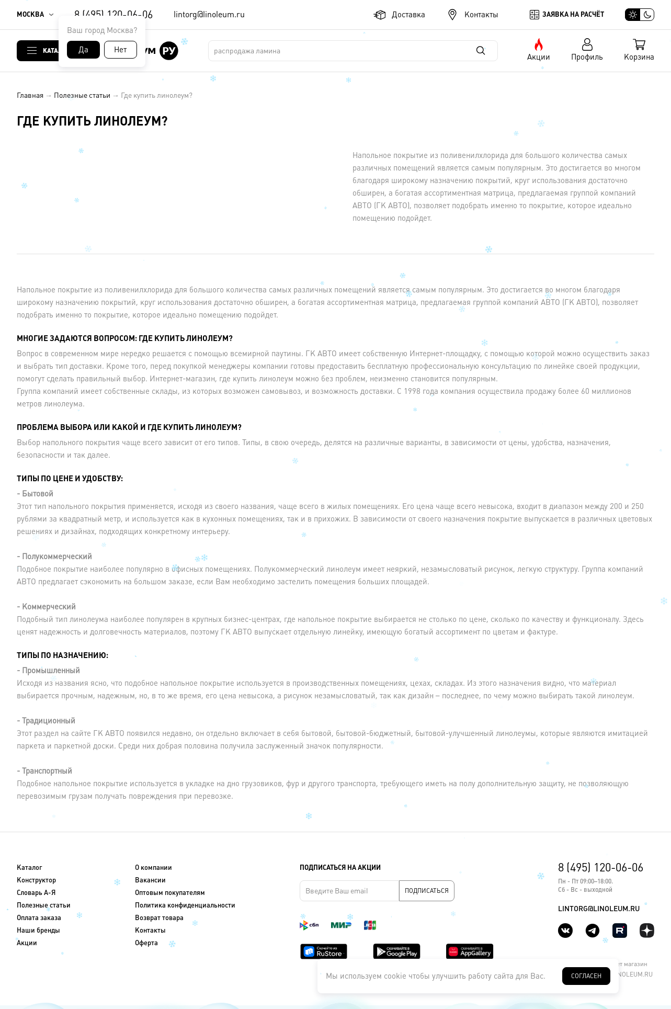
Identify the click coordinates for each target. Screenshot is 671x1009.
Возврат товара (159, 918)
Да (83, 49)
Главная (30, 95)
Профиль (587, 56)
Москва (30, 14)
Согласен (586, 976)
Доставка (408, 14)
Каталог (56, 50)
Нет (120, 49)
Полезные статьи (82, 95)
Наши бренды (38, 930)
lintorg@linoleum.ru (209, 14)
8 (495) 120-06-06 (113, 14)
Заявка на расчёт (573, 14)
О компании (153, 867)
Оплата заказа (39, 918)
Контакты (481, 14)
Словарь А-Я (36, 893)
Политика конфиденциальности (185, 905)
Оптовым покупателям (170, 893)
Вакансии (150, 880)
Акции (538, 56)
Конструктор (36, 880)
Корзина (639, 56)
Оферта (146, 943)
